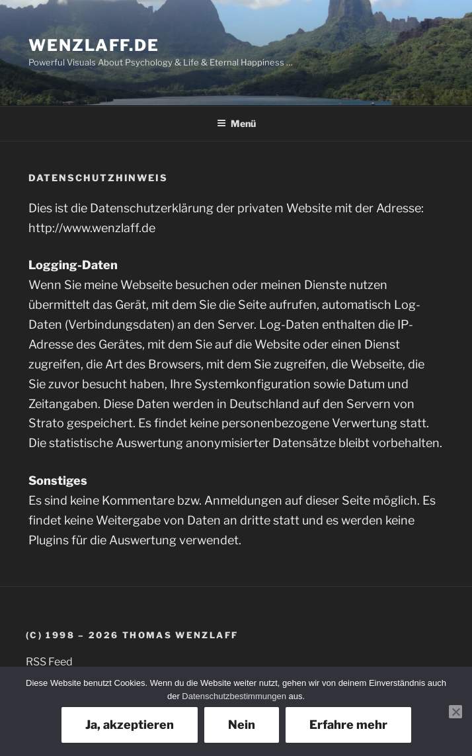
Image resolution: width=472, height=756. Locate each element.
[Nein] (455, 711)
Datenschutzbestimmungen (234, 696)
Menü (236, 123)
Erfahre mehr (348, 725)
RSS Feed (49, 661)
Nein (241, 725)
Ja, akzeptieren (129, 725)
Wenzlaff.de (93, 45)
